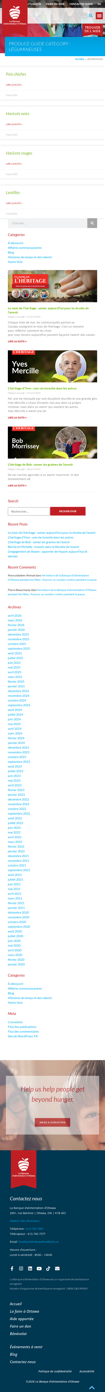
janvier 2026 (16, 629)
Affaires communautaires (25, 247)
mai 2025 (14, 667)
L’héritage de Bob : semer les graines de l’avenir (40, 464)
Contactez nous (81, 4)
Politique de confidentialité (55, 1371)
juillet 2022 (15, 823)
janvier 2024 (16, 743)
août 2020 (15, 931)
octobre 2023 (17, 757)
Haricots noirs (17, 113)
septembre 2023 (19, 761)
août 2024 (15, 710)
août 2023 (15, 766)
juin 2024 (14, 719)
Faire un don (55, 4)
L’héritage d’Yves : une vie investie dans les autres (42, 388)
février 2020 (16, 959)
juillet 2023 (15, 771)
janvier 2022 (16, 851)
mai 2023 (14, 780)
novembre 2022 (18, 804)
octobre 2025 (17, 644)
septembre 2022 (19, 813)
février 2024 (16, 738)
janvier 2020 (16, 964)
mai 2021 (14, 889)
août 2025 (15, 653)
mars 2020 (15, 955)
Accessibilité (86, 1371)
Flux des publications (22, 1026)
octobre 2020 (17, 922)
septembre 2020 (19, 926)
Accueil (79, 59)
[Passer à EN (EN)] (99, 4)
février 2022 (16, 846)
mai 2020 (14, 945)
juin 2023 (14, 776)
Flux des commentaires (23, 1031)
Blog (11, 252)
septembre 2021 (19, 870)
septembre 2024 (19, 705)
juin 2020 (14, 940)
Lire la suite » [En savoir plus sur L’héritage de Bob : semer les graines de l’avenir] (17, 485)
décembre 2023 (18, 747)
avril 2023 (14, 785)
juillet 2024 (15, 714)
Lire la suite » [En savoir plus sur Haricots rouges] (14, 163)
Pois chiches (16, 73)
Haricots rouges (19, 152)
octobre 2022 (17, 808)
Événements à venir (26, 1346)
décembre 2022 (18, 799)
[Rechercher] (92, 223)
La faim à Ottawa (24, 1311)
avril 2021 (14, 893)
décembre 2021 (18, 856)
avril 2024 (14, 728)
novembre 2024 (18, 695)
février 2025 (16, 681)
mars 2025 (15, 677)
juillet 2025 (15, 658)
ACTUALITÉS (33, 4)
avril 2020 (14, 950)
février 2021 (16, 903)
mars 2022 (15, 841)
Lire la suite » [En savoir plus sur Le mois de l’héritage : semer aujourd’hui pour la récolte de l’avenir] (17, 341)
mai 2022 (14, 832)
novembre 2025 (18, 639)
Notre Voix (15, 262)
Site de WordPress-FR (23, 1036)
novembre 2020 (18, 917)
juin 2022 (14, 827)
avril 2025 (14, 672)
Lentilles (13, 192)
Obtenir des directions (25, 1221)
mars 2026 (15, 620)
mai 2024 (14, 724)
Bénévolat (18, 1333)
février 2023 (16, 790)
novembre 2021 (18, 860)
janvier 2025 (16, 686)
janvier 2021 (16, 907)
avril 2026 (14, 615)
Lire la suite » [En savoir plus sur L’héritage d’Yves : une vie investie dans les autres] (17, 417)
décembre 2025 (18, 634)
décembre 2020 (18, 912)
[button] (90, 15)
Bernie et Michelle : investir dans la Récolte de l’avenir (43, 547)
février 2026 (16, 625)
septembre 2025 (19, 648)
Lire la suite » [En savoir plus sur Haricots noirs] (14, 124)
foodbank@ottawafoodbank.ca (39, 1242)
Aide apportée (22, 1318)
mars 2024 (15, 733)
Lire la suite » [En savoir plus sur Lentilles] (14, 203)
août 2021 (15, 874)
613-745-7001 (35, 1229)
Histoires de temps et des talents (30, 257)
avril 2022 (14, 837)
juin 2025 (14, 662)
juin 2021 (14, 884)
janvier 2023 (16, 794)
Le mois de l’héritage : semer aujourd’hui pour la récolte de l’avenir (52, 532)
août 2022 (15, 818)
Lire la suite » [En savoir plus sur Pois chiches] (14, 84)
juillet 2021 (15, 879)
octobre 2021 (17, 865)
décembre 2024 (18, 691)
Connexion (15, 1022)
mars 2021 (15, 898)
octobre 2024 (17, 700)
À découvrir (16, 243)
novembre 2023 (18, 752)
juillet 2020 (15, 936)
